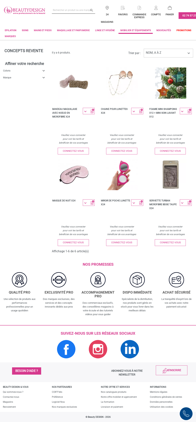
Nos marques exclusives (64, 407)
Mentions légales (158, 392)
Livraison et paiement (112, 407)
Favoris (123, 14)
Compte (156, 14)
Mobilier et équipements (135, 30)
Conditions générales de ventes (166, 397)
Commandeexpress (139, 16)
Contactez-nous (11, 397)
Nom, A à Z (168, 53)
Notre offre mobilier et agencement (119, 397)
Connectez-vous (73, 150)
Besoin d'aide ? (26, 371)
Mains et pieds (42, 30)
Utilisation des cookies (161, 407)
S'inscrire (174, 370)
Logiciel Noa (58, 402)
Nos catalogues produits (113, 392)
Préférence (57, 397)
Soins (25, 30)
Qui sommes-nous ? (13, 392)
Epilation (10, 30)
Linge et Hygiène (105, 30)
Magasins (8, 402)
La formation (107, 402)
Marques (10, 36)
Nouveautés (163, 30)
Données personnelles (161, 402)
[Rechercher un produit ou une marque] (73, 10)
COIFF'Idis (57, 392)
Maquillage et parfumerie (73, 30)
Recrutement (9, 407)
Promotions (183, 30)
